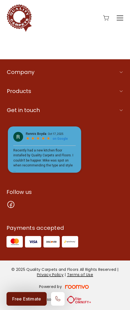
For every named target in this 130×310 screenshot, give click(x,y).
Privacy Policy (50, 274)
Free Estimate (26, 299)
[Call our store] (58, 299)
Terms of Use (80, 274)
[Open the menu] (119, 18)
